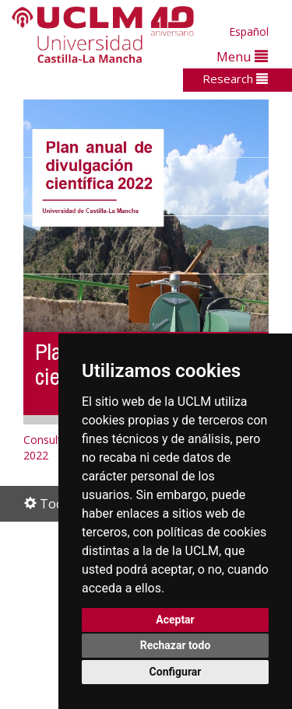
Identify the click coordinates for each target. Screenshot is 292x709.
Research (235, 78)
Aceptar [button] (175, 619)
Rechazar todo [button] (175, 645)
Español (249, 31)
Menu (242, 56)
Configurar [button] (176, 671)
